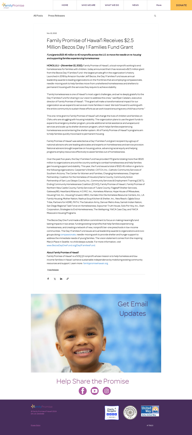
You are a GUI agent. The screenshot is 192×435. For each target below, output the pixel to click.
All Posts (38, 15)
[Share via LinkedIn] (61, 278)
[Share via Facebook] (48, 278)
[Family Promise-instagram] (107, 391)
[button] (155, 16)
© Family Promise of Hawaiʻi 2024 (44, 411)
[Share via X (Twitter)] (54, 278)
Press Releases (56, 15)
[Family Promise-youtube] (95, 391)
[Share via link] (67, 278)
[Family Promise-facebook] (83, 391)
